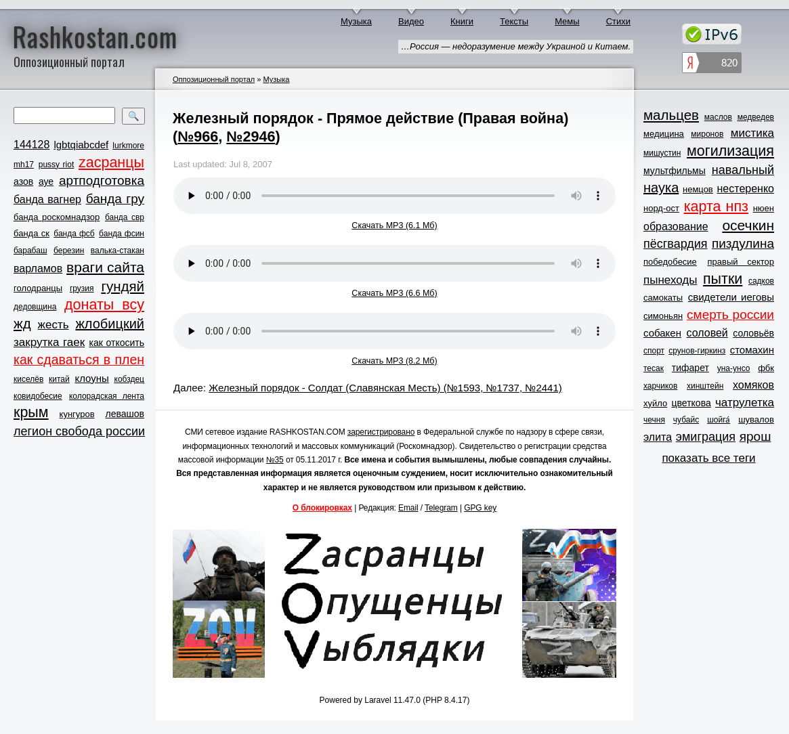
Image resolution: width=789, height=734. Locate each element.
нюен (763, 208)
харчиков (660, 386)
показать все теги (708, 458)
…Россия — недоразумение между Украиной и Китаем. (516, 46)
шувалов (756, 419)
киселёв (28, 379)
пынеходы (670, 280)
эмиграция (705, 437)
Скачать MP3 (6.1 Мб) (394, 225)
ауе (46, 181)
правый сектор (741, 262)
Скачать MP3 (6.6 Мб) (394, 293)
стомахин (752, 349)
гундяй (122, 286)
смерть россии (730, 314)
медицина (663, 134)
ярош (755, 436)
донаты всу (104, 305)
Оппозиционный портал (214, 79)
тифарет (690, 367)
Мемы (567, 21)
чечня (654, 420)
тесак (653, 368)
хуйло (655, 403)
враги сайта (105, 267)
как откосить (116, 342)
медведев (756, 117)
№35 (275, 460)
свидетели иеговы (731, 297)
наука (661, 187)
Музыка (356, 21)
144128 (31, 144)
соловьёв (753, 333)
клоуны (91, 378)
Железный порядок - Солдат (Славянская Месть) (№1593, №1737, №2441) (385, 387)
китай (59, 379)
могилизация (730, 151)
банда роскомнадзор (57, 217)
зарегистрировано (381, 432)
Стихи (618, 21)
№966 (197, 136)
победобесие (670, 262)
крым (31, 412)
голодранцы (38, 288)
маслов (718, 117)
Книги (461, 21)
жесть (53, 324)
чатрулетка (744, 402)
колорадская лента (106, 396)
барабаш (30, 250)
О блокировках (322, 508)
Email (408, 508)
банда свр (124, 217)
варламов (38, 268)
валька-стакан (117, 250)
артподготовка (101, 180)
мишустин (662, 153)
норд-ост (661, 208)
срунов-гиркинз (696, 350)
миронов (707, 134)
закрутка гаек (49, 342)
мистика (752, 133)
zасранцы (111, 162)
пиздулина (743, 243)
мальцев (671, 115)
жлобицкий (109, 323)
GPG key (480, 508)
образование (675, 226)
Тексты (514, 21)
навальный (743, 170)
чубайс (686, 420)
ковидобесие (38, 396)
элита (657, 437)
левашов (125, 413)
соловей (706, 333)
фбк (766, 368)
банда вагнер (47, 199)
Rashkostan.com (95, 36)
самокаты (663, 298)
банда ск (31, 233)
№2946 (250, 136)
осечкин (748, 225)
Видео (411, 21)
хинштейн (705, 386)
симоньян (663, 316)
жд (22, 323)
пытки (722, 279)
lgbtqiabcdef (81, 144)
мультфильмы (674, 170)
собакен (662, 333)
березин (69, 250)
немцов (698, 189)
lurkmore (128, 145)
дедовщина (35, 306)
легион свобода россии (79, 431)
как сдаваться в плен (79, 359)
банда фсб (74, 233)
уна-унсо (733, 368)
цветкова (691, 402)
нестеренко (746, 188)
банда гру (115, 199)
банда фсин (121, 233)
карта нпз (716, 206)
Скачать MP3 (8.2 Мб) (394, 361)
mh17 (24, 164)
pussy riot (56, 164)
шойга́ (718, 420)
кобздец (129, 379)
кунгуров (77, 414)
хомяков (753, 385)
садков (761, 281)
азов (23, 181)
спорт (653, 350)
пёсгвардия (675, 244)
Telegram (441, 508)
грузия (82, 288)
